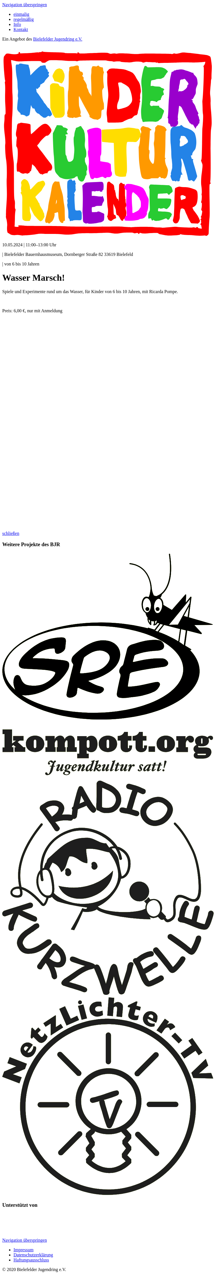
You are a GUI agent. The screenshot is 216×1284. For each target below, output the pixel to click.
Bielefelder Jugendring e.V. (57, 39)
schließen (10, 533)
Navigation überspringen (24, 4)
